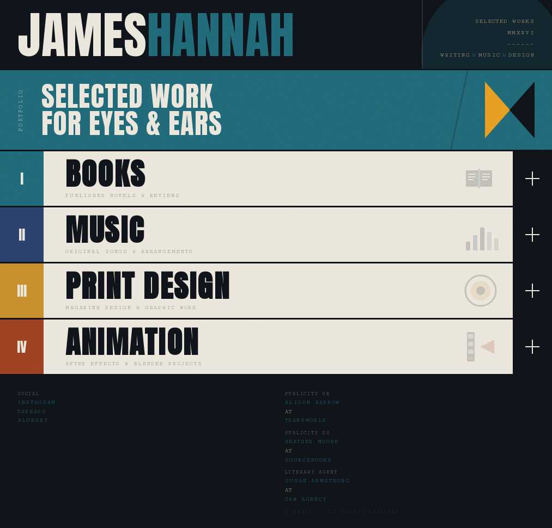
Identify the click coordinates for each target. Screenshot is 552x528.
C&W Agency (306, 499)
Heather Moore (312, 441)
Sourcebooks (308, 460)
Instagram (36, 402)
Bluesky (33, 420)
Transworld (306, 420)
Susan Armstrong (317, 480)
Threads (32, 411)
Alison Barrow (313, 402)
